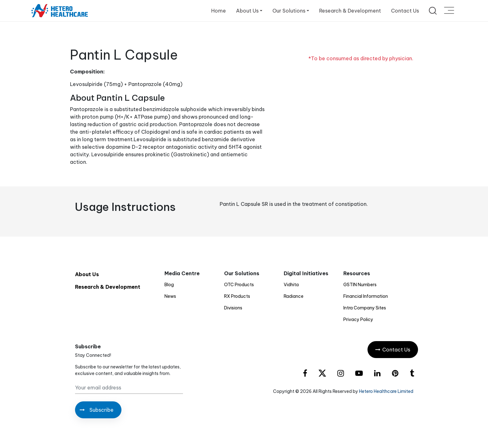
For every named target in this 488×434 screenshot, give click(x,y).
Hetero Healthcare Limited (386, 391)
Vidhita (291, 284)
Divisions (233, 308)
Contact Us (405, 11)
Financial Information (365, 296)
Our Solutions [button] (288, 11)
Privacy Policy (358, 319)
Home (218, 11)
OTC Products (239, 284)
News (170, 296)
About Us (87, 274)
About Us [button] (247, 11)
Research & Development (350, 11)
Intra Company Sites (364, 308)
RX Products (237, 296)
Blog (169, 284)
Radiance (293, 296)
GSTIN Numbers (360, 284)
